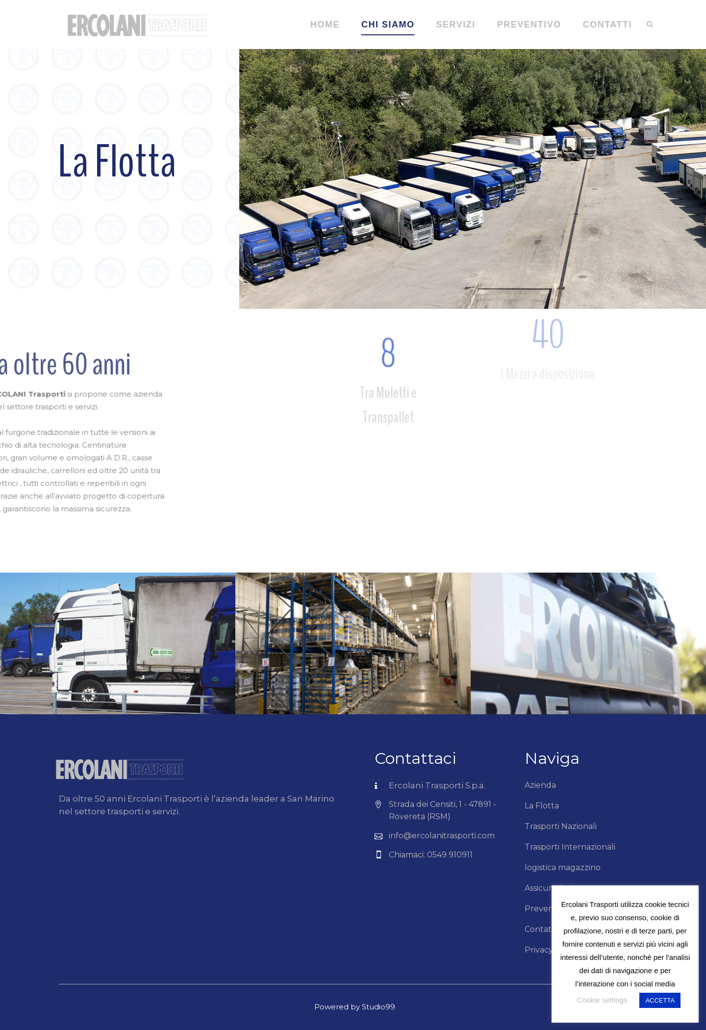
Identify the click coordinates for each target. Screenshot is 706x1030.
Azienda (540, 785)
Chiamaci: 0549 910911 (431, 854)
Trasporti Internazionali (570, 847)
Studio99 (378, 1006)
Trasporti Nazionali (561, 826)
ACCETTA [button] (660, 1000)
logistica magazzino (563, 867)
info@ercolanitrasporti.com (442, 835)
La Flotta (542, 805)
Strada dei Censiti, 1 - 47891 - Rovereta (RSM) (442, 810)
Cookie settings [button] (602, 1000)
